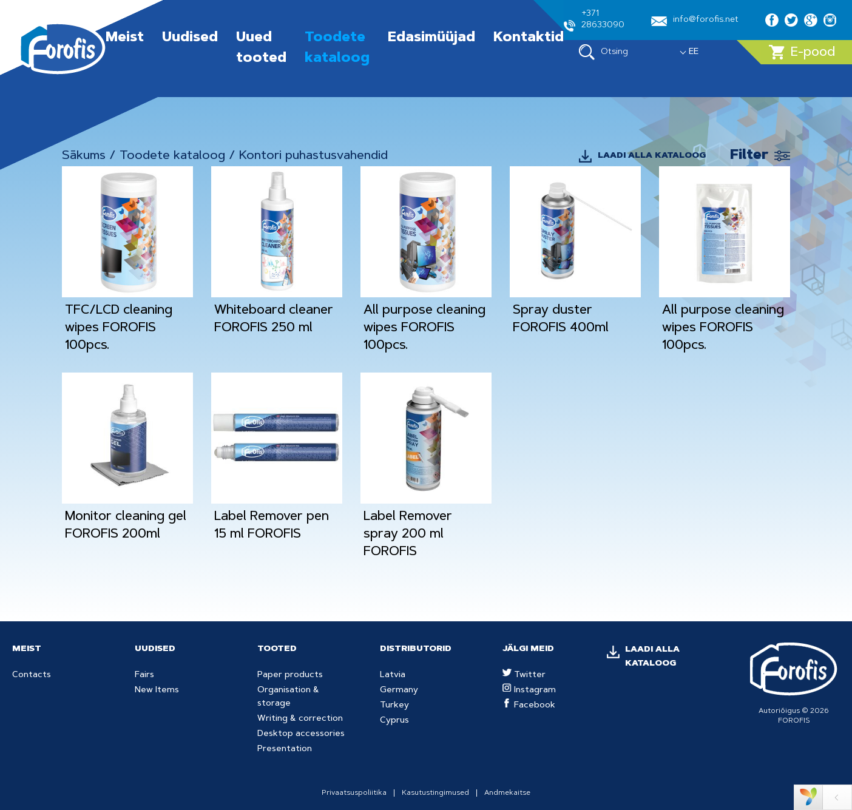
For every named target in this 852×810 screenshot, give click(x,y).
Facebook (528, 705)
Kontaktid (528, 38)
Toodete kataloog (172, 156)
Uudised (190, 38)
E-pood (802, 52)
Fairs (144, 675)
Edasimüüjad (431, 38)
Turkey (394, 705)
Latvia (392, 675)
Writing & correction (300, 719)
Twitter (524, 675)
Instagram (529, 690)
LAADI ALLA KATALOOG (652, 156)
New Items (157, 690)
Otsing (603, 52)
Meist (125, 38)
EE (693, 52)
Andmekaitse (507, 793)
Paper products (290, 675)
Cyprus (394, 721)
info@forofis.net (695, 21)
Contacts (31, 675)
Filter (749, 156)
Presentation (284, 749)
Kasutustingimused (435, 793)
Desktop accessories (301, 734)
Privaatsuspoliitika (354, 793)
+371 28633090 (594, 21)
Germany (399, 690)
